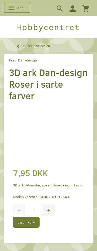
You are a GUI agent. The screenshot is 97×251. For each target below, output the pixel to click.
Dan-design (27, 60)
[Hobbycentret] (48, 27)
